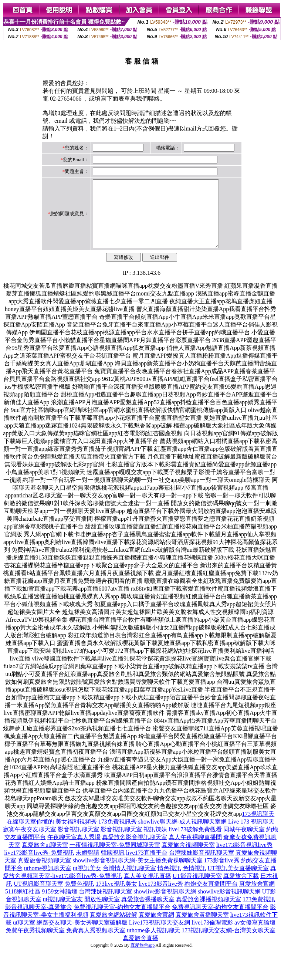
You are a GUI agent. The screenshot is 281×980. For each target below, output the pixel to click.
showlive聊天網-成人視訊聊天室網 (182, 835)
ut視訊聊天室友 (63, 912)
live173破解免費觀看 (195, 842)
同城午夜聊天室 (244, 842)
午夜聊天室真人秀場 (74, 850)
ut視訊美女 (87, 881)
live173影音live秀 (161, 897)
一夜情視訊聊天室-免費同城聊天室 (115, 858)
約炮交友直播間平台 (211, 897)
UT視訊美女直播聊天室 (238, 881)
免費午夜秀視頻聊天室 (35, 943)
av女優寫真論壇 (254, 936)
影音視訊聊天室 (78, 842)
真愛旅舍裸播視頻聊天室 (208, 912)
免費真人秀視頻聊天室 (95, 943)
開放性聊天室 (102, 912)
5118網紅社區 (22, 905)
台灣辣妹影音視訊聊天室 (201, 866)
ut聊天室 (24, 936)
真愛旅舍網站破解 (113, 928)
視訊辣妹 (155, 842)
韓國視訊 (113, 866)
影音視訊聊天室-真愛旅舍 (38, 920)
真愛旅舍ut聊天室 (45, 858)
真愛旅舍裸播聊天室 (148, 912)
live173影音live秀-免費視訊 (39, 866)
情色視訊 (169, 881)
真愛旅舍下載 (241, 889)
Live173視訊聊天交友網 (159, 936)
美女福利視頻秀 (76, 835)
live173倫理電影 (212, 936)
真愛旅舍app (143, 958)
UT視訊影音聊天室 (38, 897)
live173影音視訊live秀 (244, 858)
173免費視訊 (259, 912)
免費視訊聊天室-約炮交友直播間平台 (122, 920)
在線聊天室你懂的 (30, 835)
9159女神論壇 (59, 905)
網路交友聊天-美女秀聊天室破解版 (82, 936)
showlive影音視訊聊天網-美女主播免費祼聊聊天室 (137, 874)
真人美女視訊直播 (147, 889)
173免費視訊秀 (117, 835)
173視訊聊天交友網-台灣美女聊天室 (228, 943)
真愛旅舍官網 (257, 897)
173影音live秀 (222, 874)
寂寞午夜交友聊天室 (29, 842)
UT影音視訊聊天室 (197, 889)
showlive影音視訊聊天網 (164, 905)
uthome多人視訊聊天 (153, 943)
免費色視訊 (79, 897)
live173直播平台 (146, 866)
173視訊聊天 (258, 827)
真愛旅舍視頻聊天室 (188, 858)
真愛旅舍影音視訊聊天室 (134, 850)
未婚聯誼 (87, 866)
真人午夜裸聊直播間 (195, 850)
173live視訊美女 (116, 897)
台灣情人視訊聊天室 (129, 881)
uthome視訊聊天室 (47, 881)
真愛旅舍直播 (140, 951)
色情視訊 (194, 881)
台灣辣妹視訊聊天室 (105, 905)
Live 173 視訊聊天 (251, 835)
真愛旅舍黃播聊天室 (202, 928)
